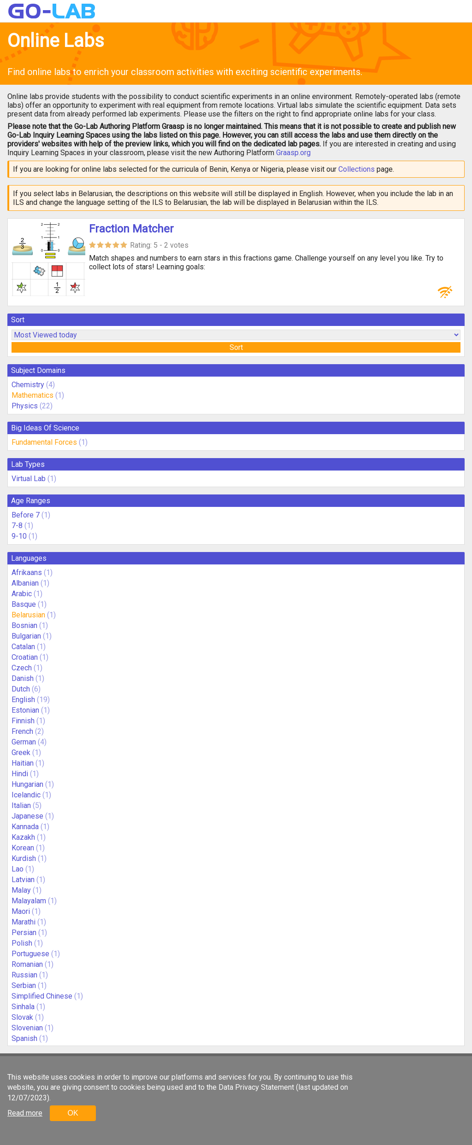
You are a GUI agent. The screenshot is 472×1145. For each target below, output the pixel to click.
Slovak (22, 1017)
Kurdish (24, 858)
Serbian (24, 985)
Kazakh (23, 837)
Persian (24, 932)
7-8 (17, 525)
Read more (24, 1113)
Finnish (23, 720)
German (24, 742)
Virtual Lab (29, 478)
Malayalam (29, 900)
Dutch (21, 689)
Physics (25, 405)
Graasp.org (293, 152)
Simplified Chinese (42, 996)
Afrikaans (27, 572)
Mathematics (32, 395)
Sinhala (23, 1006)
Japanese (27, 816)
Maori (21, 911)
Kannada (25, 826)
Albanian (25, 583)
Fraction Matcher (131, 228)
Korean (23, 847)
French (22, 731)
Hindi (20, 773)
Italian (21, 805)
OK (72, 1113)
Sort (236, 347)
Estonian (25, 710)
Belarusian (28, 614)
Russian (24, 975)
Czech (22, 667)
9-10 (19, 536)
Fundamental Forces (44, 442)
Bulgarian (26, 636)
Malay (21, 890)
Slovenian (27, 1027)
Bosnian (24, 625)
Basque (24, 604)
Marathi (23, 922)
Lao (18, 869)
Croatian (25, 657)
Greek (21, 752)
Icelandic (26, 794)
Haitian (23, 763)
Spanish (24, 1038)
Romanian (27, 964)
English (23, 699)
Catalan (23, 646)
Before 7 (26, 515)
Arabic (22, 593)
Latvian (23, 879)
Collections (356, 169)
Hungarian (27, 784)
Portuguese (30, 953)
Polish (22, 943)
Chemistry (28, 384)
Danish (23, 678)
